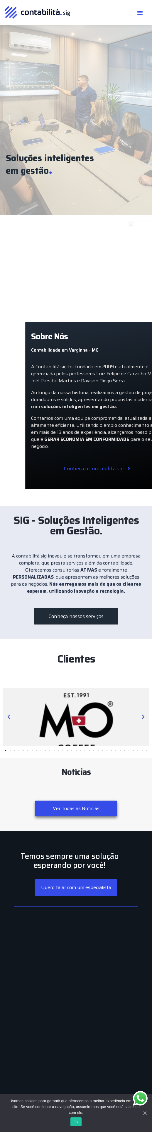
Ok (75, 1122)
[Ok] (145, 1113)
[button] (140, 12)
